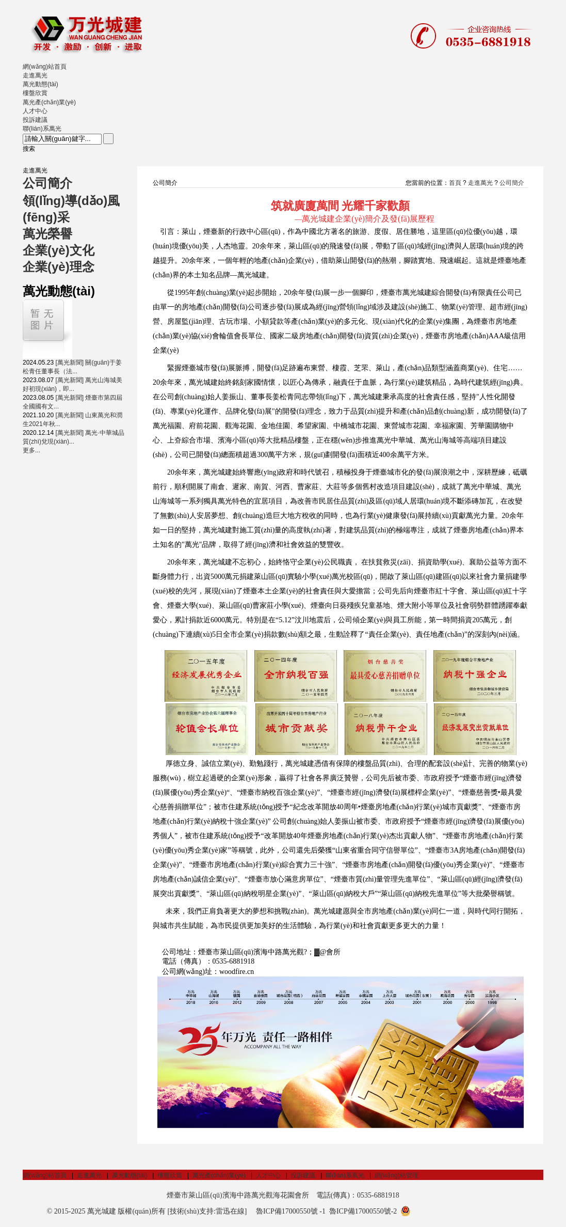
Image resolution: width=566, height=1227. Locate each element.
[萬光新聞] (69, 362)
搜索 (29, 148)
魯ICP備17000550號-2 (363, 1211)
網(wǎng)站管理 (396, 1175)
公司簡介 (511, 182)
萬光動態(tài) (130, 1175)
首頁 (455, 182)
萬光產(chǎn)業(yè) (219, 1175)
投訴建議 (302, 1175)
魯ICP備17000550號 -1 (291, 1211)
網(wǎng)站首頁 (45, 1175)
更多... (31, 450)
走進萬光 (480, 182)
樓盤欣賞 (169, 1175)
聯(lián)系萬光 (345, 1175)
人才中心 (268, 1175)
